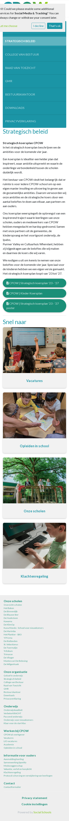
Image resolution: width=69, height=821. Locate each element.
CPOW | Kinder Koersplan (24, 293)
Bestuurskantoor (20, 94)
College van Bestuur (22, 54)
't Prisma (8, 637)
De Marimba (10, 631)
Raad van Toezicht (20, 67)
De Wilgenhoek (11, 664)
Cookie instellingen (34, 804)
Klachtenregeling (12, 772)
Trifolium (8, 651)
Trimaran (8, 654)
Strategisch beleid (20, 41)
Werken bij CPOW (16, 730)
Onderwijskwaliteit (13, 710)
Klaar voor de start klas (15, 723)
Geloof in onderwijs (13, 675)
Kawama (8, 621)
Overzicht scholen (13, 604)
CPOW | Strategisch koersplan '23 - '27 (32, 283)
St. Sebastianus (11, 644)
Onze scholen (13, 601)
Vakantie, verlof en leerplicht (18, 769)
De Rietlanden (10, 641)
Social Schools (42, 812)
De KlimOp (9, 624)
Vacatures (9, 737)
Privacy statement (34, 798)
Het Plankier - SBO (13, 634)
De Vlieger (9, 657)
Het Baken (9, 608)
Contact (9, 783)
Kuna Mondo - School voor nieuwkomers (24, 628)
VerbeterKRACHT (12, 713)
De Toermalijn (10, 647)
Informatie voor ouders (20, 755)
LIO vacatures (10, 741)
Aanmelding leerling (14, 759)
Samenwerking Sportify (15, 762)
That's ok (55, 25)
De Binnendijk (10, 611)
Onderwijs (11, 706)
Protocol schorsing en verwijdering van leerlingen (28, 775)
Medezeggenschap (13, 765)
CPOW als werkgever (14, 734)
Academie (9, 744)
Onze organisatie (15, 671)
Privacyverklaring (20, 121)
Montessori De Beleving (15, 661)
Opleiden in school (13, 747)
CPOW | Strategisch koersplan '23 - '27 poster (32, 306)
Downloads (14, 107)
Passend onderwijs (13, 716)
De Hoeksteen (11, 618)
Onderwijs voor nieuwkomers (18, 720)
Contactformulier (12, 787)
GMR (8, 81)
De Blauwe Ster (11, 614)
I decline (38, 25)
